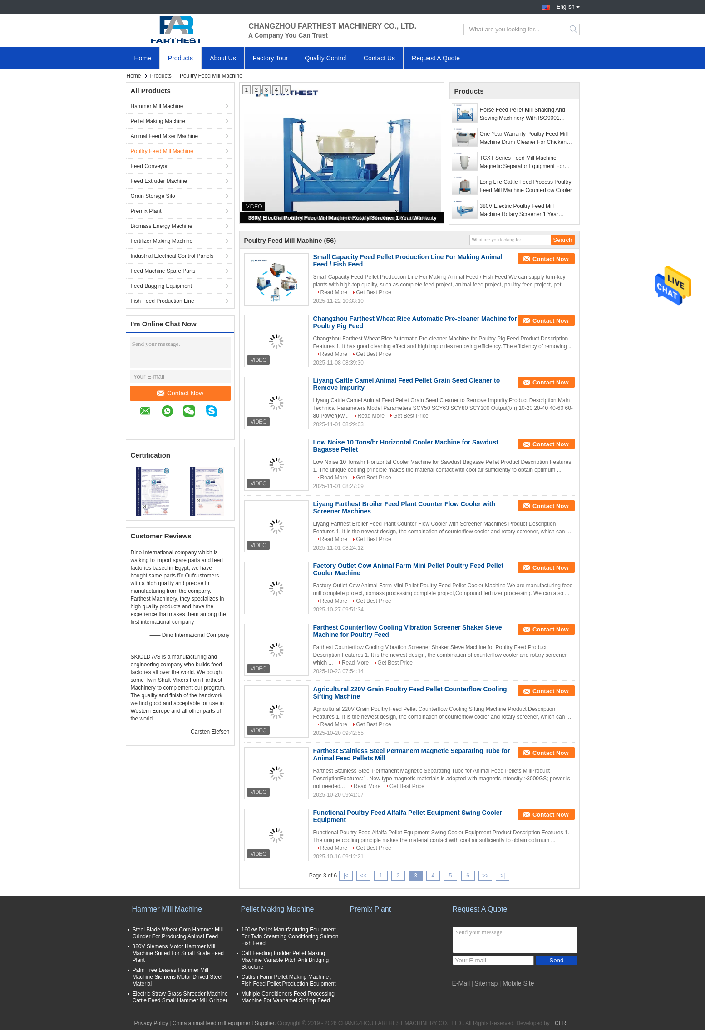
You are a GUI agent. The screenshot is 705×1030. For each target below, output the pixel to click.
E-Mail (461, 983)
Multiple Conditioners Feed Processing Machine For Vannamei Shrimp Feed (288, 997)
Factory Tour (270, 58)
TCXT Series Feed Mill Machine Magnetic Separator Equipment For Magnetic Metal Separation (522, 162)
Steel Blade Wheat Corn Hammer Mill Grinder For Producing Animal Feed (178, 933)
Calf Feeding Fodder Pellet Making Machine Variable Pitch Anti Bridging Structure (285, 960)
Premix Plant (146, 211)
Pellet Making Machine (158, 121)
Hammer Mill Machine (157, 106)
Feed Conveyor (149, 166)
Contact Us (379, 58)
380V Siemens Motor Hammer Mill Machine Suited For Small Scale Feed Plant (178, 953)
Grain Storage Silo (153, 196)
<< (363, 875)
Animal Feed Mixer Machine (164, 136)
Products (180, 58)
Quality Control (326, 58)
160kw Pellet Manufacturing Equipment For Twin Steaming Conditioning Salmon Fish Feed (290, 936)
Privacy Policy (151, 1023)
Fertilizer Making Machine (162, 241)
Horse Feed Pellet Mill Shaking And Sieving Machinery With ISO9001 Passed (522, 114)
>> (485, 875)
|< (346, 875)
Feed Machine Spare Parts (163, 271)
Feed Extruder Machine (159, 181)
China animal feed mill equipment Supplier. (225, 1023)
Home (142, 58)
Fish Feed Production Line (162, 301)
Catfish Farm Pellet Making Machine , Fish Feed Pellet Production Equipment (289, 980)
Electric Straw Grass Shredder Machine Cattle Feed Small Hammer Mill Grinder (180, 997)
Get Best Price (373, 292)
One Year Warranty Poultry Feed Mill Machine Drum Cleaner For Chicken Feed (524, 138)
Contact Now (180, 393)
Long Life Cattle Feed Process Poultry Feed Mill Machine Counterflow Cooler (526, 186)
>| (502, 875)
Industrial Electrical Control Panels (172, 256)
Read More (333, 292)
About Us (223, 58)
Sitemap (486, 983)
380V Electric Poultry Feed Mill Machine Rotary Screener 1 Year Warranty (342, 218)
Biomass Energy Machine (161, 226)
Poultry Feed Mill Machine (162, 151)
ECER (558, 1023)
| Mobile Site (516, 983)
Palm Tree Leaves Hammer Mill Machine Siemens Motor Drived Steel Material (177, 977)
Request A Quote (436, 58)
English (568, 6)
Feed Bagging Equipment (161, 286)
